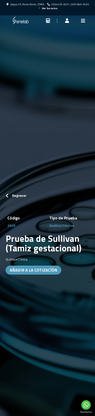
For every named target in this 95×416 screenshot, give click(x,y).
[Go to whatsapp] (86, 405)
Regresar (19, 195)
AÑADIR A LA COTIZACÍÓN (33, 270)
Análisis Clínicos (62, 225)
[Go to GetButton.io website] (86, 412)
